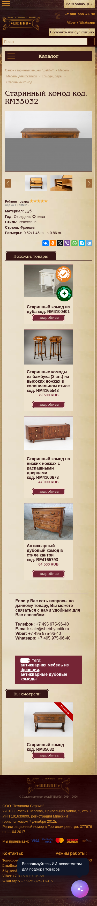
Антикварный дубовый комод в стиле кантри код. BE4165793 (45, 553)
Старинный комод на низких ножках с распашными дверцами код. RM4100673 (48, 468)
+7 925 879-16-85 (28, 876)
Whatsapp (87, 22)
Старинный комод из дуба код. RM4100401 (48, 309)
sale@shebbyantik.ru (49, 629)
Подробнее (49, 318)
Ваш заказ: (79, 4)
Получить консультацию (72, 32)
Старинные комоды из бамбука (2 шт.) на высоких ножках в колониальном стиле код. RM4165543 (48, 381)
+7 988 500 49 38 (80, 14)
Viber (71, 22)
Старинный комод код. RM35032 (45, 747)
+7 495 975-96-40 (52, 624)
